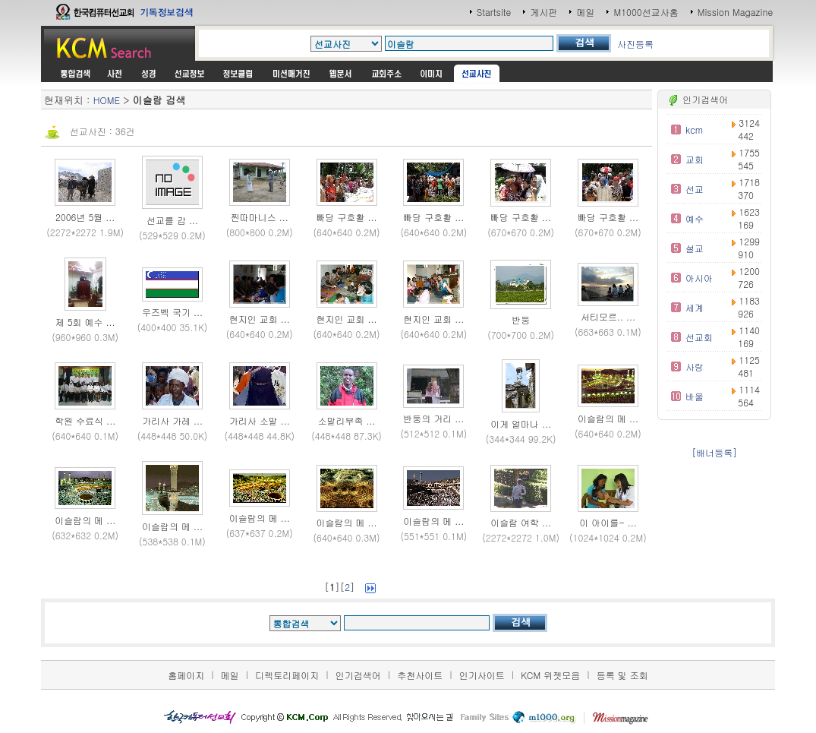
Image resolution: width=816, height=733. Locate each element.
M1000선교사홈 (645, 11)
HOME (106, 99)
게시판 (543, 11)
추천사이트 (420, 674)
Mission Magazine (735, 11)
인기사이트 (482, 674)
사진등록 (635, 43)
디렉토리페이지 (287, 674)
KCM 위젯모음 (550, 674)
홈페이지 (186, 674)
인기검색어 (358, 674)
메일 (585, 11)
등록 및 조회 (622, 674)
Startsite (494, 11)
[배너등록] (714, 452)
